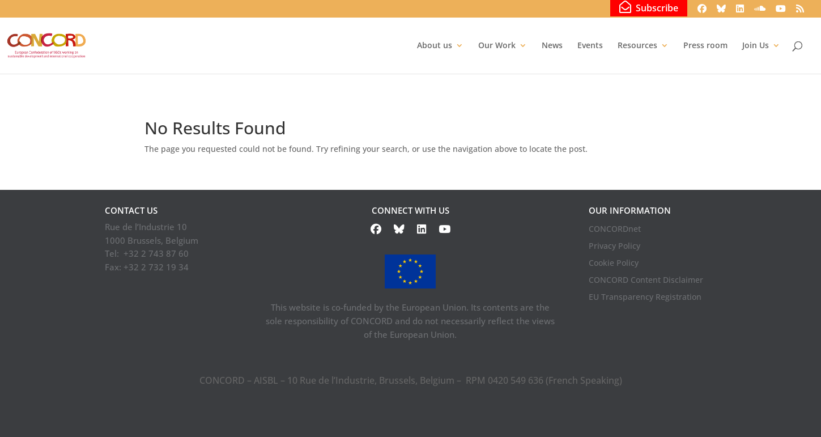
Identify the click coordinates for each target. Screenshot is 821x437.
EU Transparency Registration (645, 297)
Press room (705, 45)
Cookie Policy (614, 263)
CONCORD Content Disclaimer (646, 280)
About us (434, 45)
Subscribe (648, 7)
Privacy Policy (614, 246)
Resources (637, 45)
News (552, 45)
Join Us (755, 45)
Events (590, 45)
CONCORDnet (615, 229)
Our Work (497, 45)
